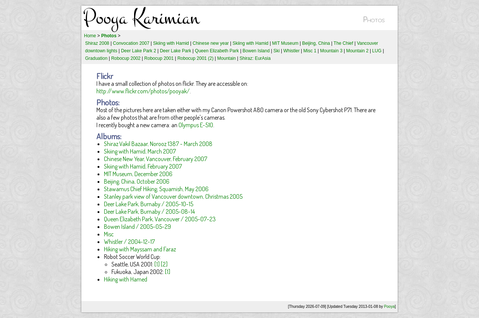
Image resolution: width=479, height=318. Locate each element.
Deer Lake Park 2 (138, 50)
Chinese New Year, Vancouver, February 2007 (155, 159)
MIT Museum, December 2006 (138, 174)
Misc (109, 234)
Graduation (96, 58)
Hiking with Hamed (125, 279)
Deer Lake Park (175, 50)
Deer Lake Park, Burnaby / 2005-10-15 (148, 204)
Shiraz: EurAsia (255, 58)
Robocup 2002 (125, 58)
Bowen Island (256, 50)
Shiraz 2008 (97, 43)
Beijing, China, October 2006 (136, 181)
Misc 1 (310, 50)
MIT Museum (285, 43)
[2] (164, 264)
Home (90, 35)
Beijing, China (316, 43)
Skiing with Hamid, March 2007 (140, 151)
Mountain (226, 58)
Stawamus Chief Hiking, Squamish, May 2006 (156, 189)
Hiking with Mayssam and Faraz (140, 249)
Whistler (291, 50)
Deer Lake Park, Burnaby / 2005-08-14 (149, 211)
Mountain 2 (357, 50)
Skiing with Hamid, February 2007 (143, 166)
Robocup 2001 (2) (195, 58)
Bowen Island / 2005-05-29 (137, 226)
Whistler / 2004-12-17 (129, 241)
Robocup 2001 (159, 58)
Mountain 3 (331, 50)
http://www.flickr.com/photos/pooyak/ (143, 91)
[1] (157, 264)
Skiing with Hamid (171, 43)
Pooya (389, 306)
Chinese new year (211, 43)
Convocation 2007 (131, 43)
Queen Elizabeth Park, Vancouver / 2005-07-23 (160, 219)
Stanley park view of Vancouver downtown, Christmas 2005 (173, 196)
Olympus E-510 (195, 125)
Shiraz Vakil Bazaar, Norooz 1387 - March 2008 (158, 144)
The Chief (343, 43)
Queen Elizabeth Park (217, 50)
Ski (276, 50)
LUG (376, 50)
